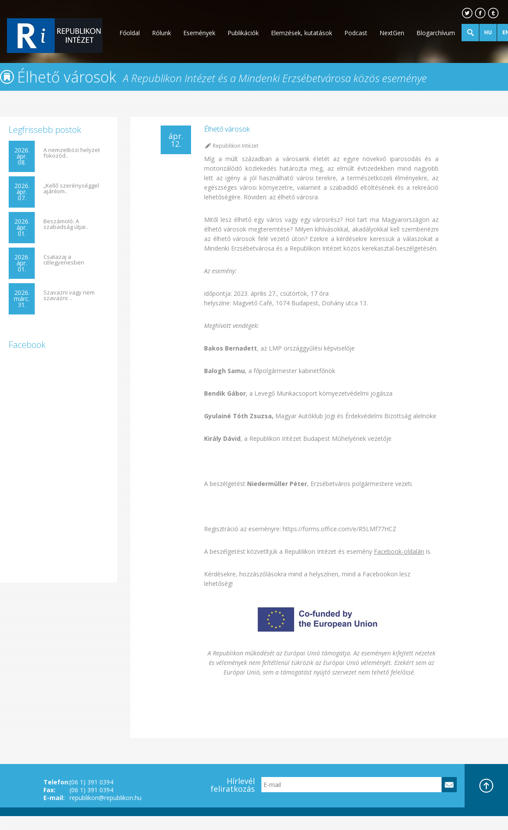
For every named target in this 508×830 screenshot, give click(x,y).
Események (199, 33)
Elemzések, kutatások (301, 33)
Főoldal (129, 33)
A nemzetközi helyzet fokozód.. (71, 153)
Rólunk (161, 33)
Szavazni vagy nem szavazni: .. (69, 295)
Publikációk (243, 33)
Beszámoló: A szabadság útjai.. (65, 224)
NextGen (391, 33)
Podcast (355, 33)
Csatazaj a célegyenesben (63, 259)
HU (488, 32)
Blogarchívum (435, 33)
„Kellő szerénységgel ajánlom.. (71, 188)
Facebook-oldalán (399, 551)
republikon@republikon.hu (105, 798)
